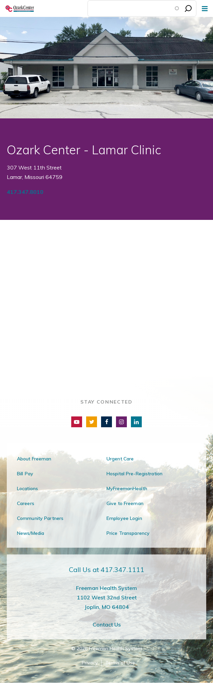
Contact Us (107, 624)
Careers (25, 503)
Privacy (90, 663)
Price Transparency (128, 533)
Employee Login (124, 518)
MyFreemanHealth (126, 488)
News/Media (30, 533)
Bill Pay (25, 474)
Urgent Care (120, 459)
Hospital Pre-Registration (134, 474)
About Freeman (34, 459)
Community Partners (40, 518)
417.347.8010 (25, 191)
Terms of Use (120, 663)
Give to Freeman (124, 503)
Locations (27, 488)
